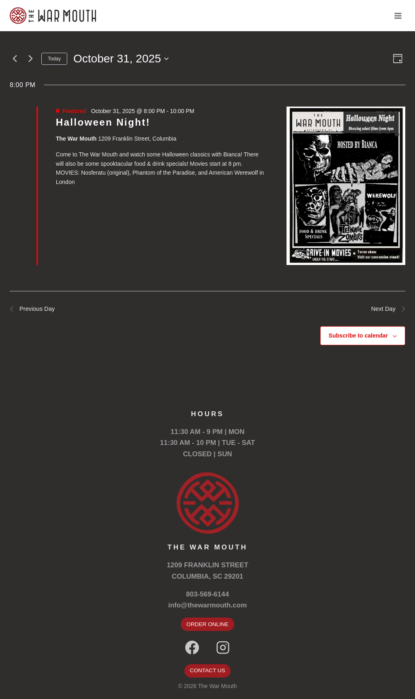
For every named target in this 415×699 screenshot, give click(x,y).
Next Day (387, 309)
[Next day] (30, 59)
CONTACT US (207, 670)
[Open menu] (397, 15)
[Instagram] (223, 647)
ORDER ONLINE (207, 624)
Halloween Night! (103, 122)
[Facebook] (192, 647)
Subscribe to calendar (358, 337)
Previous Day (34, 309)
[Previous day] (14, 59)
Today (54, 59)
